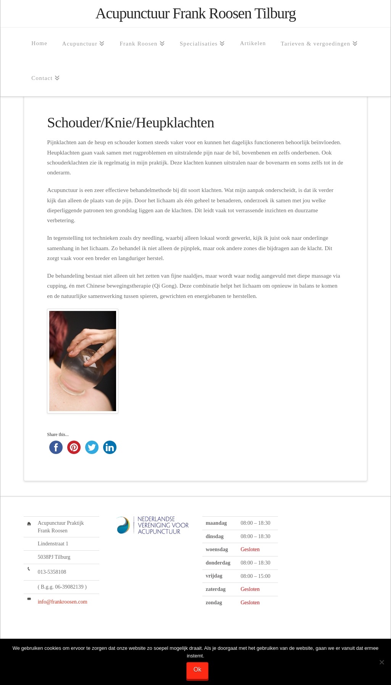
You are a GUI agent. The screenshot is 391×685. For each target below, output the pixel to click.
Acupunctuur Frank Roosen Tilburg (195, 13)
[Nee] (381, 662)
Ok (197, 669)
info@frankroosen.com (62, 602)
